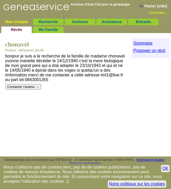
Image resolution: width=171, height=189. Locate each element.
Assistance (112, 22)
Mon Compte (16, 22)
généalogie (121, 4)
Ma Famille (48, 30)
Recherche (48, 22)
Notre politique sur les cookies (137, 184)
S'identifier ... (158, 13)
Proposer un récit (149, 50)
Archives (80, 22)
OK (165, 168)
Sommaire (143, 43)
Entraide (143, 22)
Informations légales (150, 160)
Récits (16, 30)
